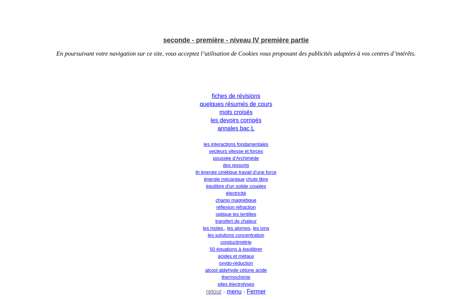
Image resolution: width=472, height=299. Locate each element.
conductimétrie (236, 242)
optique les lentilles (236, 214)
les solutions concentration (236, 235)
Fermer (256, 291)
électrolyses (241, 284)
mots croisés (236, 112)
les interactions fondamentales (236, 144)
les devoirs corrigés (236, 120)
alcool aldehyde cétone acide (236, 270)
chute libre (257, 179)
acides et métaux (236, 256)
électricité (236, 193)
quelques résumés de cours (236, 104)
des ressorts (236, 165)
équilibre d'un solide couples (236, 186)
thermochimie (236, 277)
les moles (214, 228)
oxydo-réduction (236, 263)
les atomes (238, 228)
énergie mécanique (224, 179)
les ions (261, 228)
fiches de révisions (236, 96)
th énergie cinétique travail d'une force (235, 172)
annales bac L (236, 128)
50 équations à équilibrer (236, 249)
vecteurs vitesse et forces (236, 151)
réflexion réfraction (236, 207)
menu (234, 291)
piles (223, 284)
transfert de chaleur (236, 221)
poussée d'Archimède (236, 158)
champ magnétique (236, 200)
